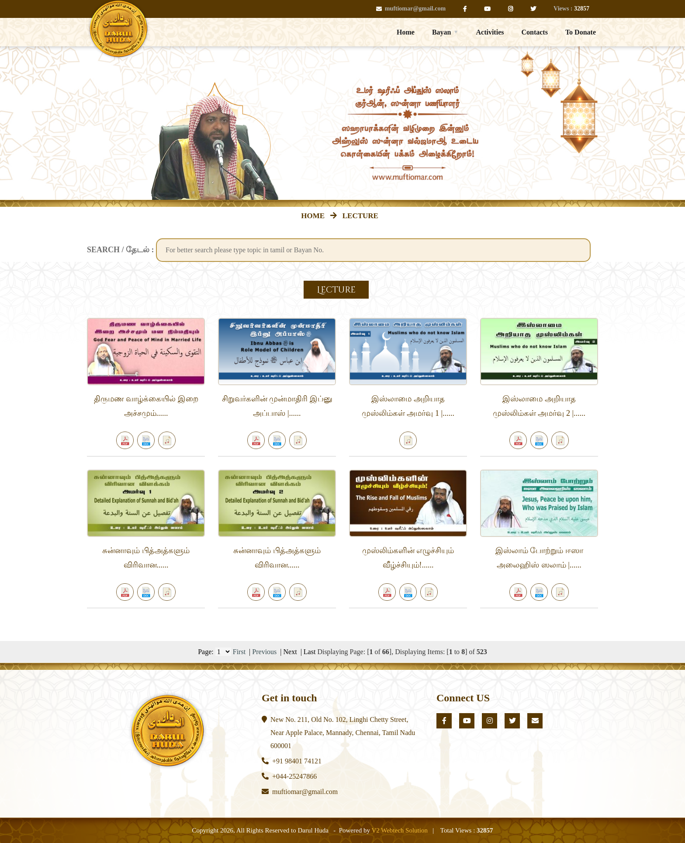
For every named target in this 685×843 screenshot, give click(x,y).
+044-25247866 (294, 776)
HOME (314, 216)
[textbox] (373, 250)
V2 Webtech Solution (399, 830)
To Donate (580, 32)
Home (406, 32)
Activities (490, 32)
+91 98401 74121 (297, 761)
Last (310, 651)
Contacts (534, 32)
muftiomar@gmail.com (411, 8)
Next (290, 651)
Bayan (441, 32)
